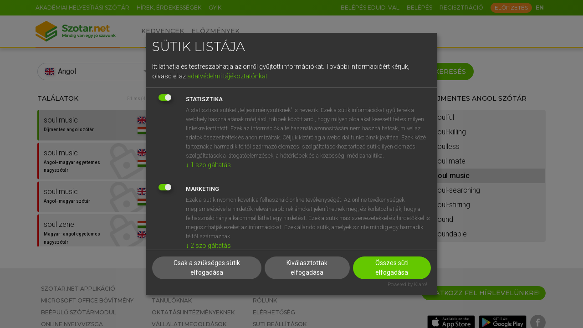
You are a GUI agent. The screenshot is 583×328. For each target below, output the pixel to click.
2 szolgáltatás (208, 245)
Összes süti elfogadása (392, 267)
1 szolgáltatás (208, 165)
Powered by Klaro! (407, 284)
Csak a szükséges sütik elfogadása (207, 267)
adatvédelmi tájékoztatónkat (227, 76)
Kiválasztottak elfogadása (306, 267)
